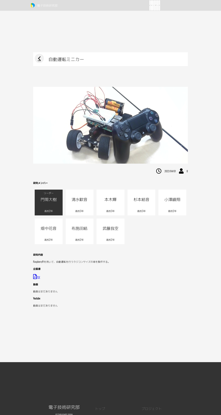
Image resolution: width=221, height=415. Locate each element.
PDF (36, 277)
